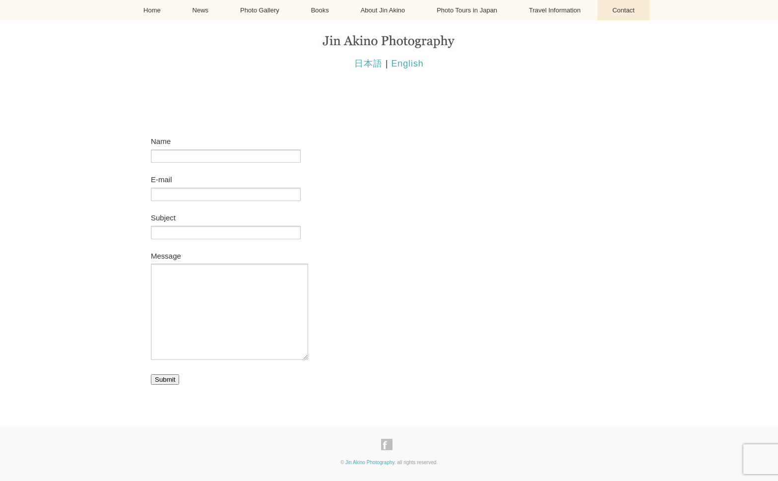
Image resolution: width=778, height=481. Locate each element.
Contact (623, 10)
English (407, 64)
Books (320, 10)
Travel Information (555, 10)
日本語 (368, 64)
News (201, 10)
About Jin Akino (383, 10)
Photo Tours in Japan (467, 10)
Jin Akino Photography (369, 462)
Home (152, 10)
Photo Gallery (259, 10)
